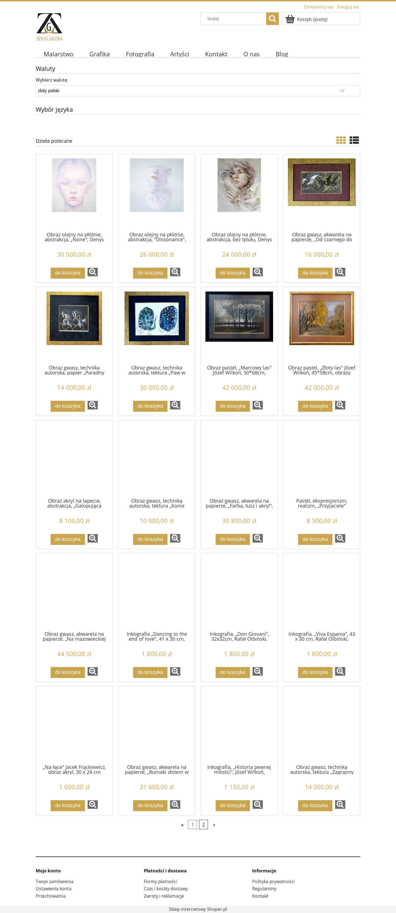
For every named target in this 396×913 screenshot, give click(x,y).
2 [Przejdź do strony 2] (203, 824)
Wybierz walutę (51, 80)
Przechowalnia (51, 896)
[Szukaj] (272, 18)
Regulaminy (264, 889)
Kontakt (260, 896)
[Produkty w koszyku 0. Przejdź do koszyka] (307, 19)
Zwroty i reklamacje (164, 896)
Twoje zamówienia (54, 881)
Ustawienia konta (54, 889)
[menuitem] (58, 54)
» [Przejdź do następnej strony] (214, 824)
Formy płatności (160, 881)
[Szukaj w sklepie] (234, 19)
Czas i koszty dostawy (166, 889)
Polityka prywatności (273, 881)
